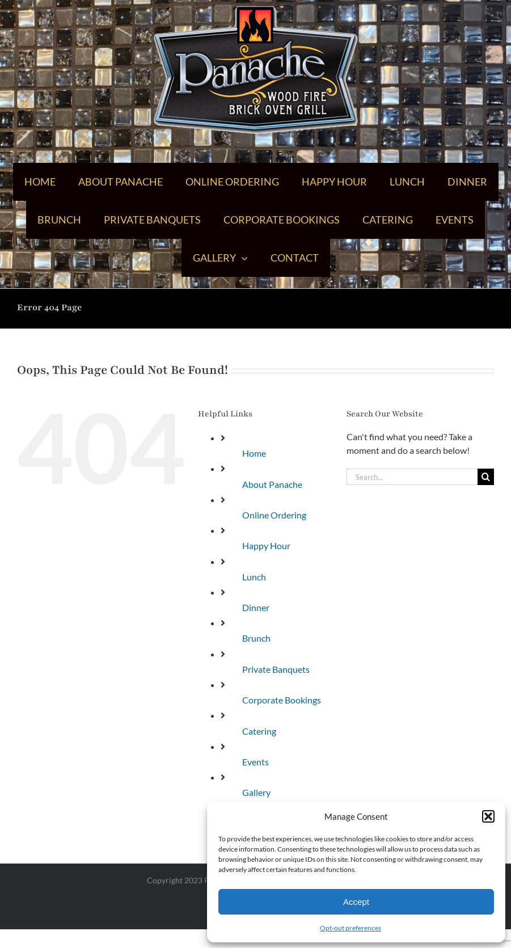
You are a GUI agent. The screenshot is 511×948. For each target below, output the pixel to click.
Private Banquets (276, 669)
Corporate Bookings (281, 699)
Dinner (255, 607)
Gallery (256, 792)
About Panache (272, 484)
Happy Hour (266, 545)
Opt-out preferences (350, 928)
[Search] (486, 477)
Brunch (256, 638)
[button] (488, 816)
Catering (259, 731)
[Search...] (412, 477)
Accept (356, 902)
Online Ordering (274, 514)
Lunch (254, 576)
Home (254, 453)
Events (255, 761)
